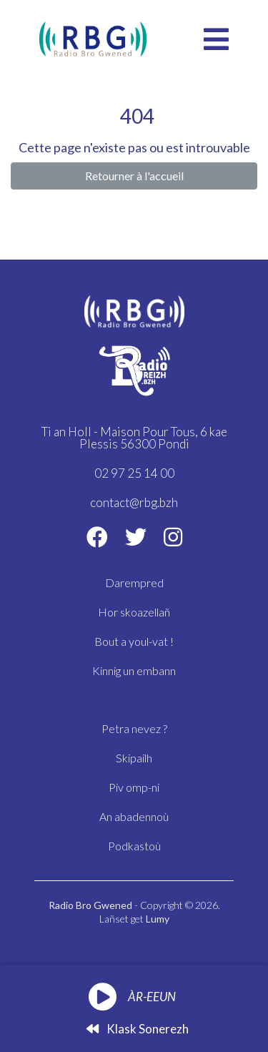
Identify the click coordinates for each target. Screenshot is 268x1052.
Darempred (134, 582)
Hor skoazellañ (134, 612)
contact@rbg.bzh (134, 502)
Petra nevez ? (134, 728)
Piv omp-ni (134, 787)
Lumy (157, 919)
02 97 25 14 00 (134, 473)
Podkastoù (134, 845)
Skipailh (134, 758)
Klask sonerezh (137, 1029)
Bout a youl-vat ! (134, 641)
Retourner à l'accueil (134, 175)
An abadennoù (134, 816)
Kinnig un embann (134, 670)
